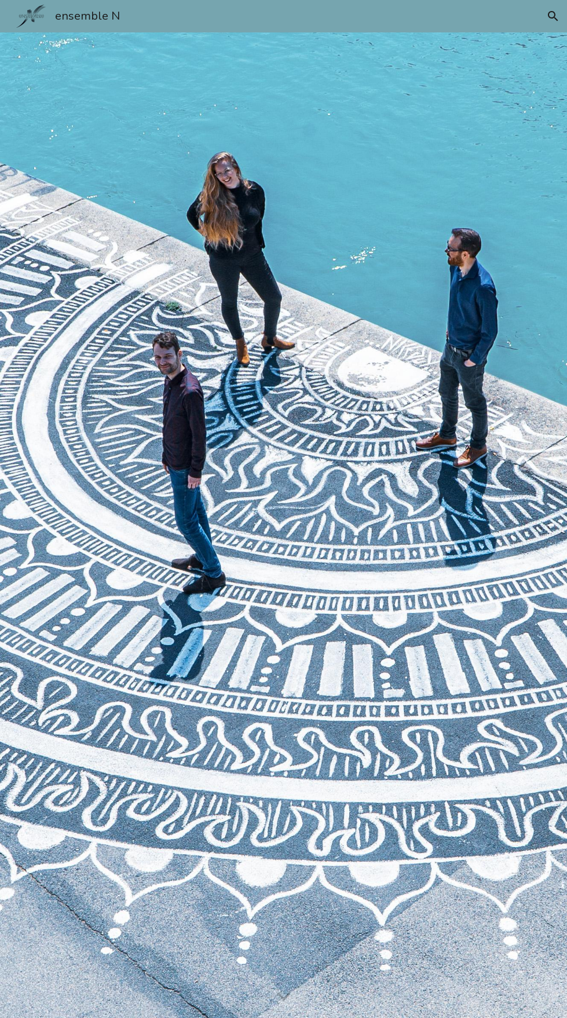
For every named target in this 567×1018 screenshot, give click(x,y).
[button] (553, 16)
